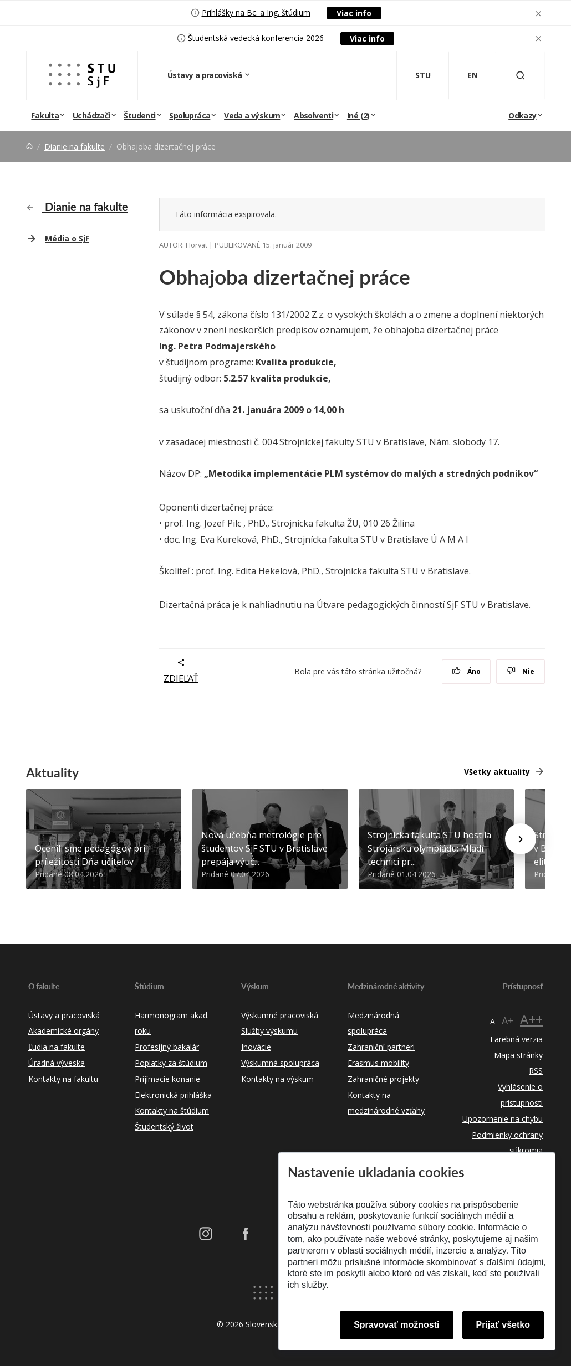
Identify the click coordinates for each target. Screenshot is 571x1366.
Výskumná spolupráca (280, 1063)
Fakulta (45, 115)
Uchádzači (91, 115)
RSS (536, 1070)
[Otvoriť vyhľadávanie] (520, 75)
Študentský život (164, 1126)
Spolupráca (189, 115)
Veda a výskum (252, 115)
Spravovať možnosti (396, 1324)
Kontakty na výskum (277, 1079)
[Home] (29, 146)
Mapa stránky (518, 1055)
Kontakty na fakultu (63, 1079)
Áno (466, 671)
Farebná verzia (516, 1039)
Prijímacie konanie (167, 1079)
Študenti (139, 115)
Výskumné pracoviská (279, 1015)
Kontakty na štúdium (172, 1110)
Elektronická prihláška (173, 1095)
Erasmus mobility (378, 1063)
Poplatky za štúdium (171, 1063)
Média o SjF (67, 238)
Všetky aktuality (497, 771)
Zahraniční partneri (381, 1047)
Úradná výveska (56, 1063)
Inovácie (256, 1047)
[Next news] (520, 838)
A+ (507, 1020)
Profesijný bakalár (167, 1047)
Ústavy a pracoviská (205, 75)
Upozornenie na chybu (502, 1119)
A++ (531, 1019)
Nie (521, 671)
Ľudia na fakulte (56, 1047)
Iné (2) (358, 115)
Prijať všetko (503, 1324)
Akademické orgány (63, 1030)
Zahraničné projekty (383, 1079)
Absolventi (313, 115)
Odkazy (522, 115)
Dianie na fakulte (74, 146)
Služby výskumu (269, 1030)
